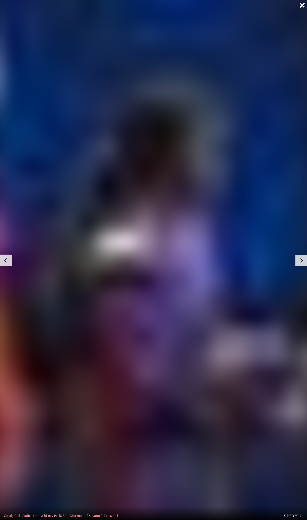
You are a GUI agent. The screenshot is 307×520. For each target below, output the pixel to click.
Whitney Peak (51, 516)
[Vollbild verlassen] (302, 5)
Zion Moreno (72, 516)
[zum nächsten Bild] (301, 260)
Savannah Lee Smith (104, 516)
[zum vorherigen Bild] (6, 260)
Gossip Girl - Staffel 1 (19, 516)
